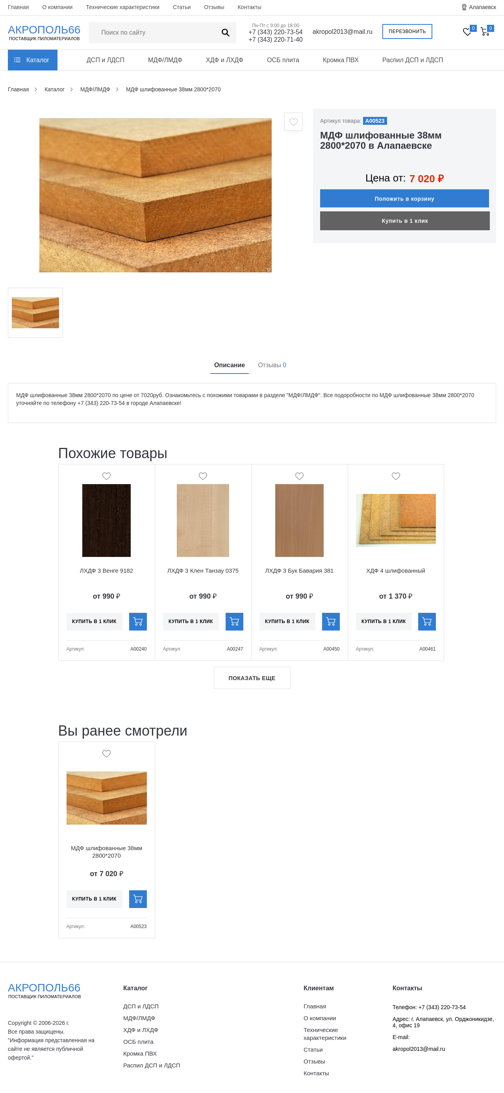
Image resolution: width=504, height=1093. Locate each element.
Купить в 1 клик (405, 221)
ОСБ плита (283, 60)
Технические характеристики (122, 7)
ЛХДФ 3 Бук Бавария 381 (299, 570)
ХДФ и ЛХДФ (224, 60)
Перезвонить (407, 31)
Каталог (37, 60)
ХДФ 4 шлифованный (395, 570)
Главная (18, 7)
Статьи (182, 7)
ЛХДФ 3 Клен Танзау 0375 (203, 570)
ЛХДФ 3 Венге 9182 (106, 570)
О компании (57, 7)
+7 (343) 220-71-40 (275, 39)
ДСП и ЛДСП (105, 60)
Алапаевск (482, 7)
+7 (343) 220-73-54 (275, 32)
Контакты (249, 7)
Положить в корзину (405, 199)
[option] (155, 195)
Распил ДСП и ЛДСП (412, 60)
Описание (229, 365)
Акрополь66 (51, 991)
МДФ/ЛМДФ (165, 60)
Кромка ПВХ (341, 60)
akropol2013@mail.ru (342, 31)
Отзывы (214, 7)
